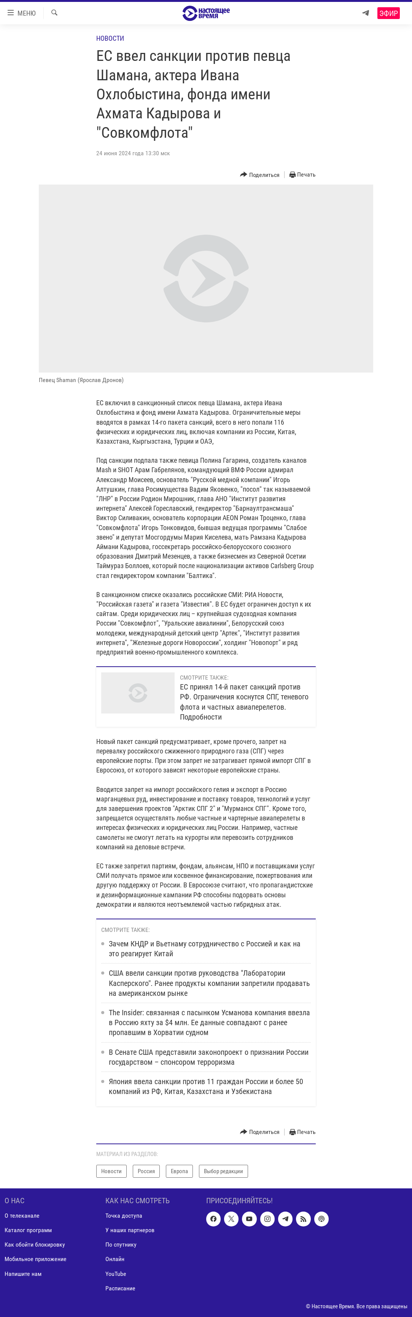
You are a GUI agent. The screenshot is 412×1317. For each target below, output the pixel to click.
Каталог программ (28, 1230)
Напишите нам (23, 1273)
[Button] (260, 175)
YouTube (115, 1273)
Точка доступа (123, 1216)
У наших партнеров (129, 1230)
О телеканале (22, 1216)
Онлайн (114, 1259)
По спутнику (121, 1245)
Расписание (120, 1288)
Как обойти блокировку (35, 1245)
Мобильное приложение (36, 1259)
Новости (110, 38)
